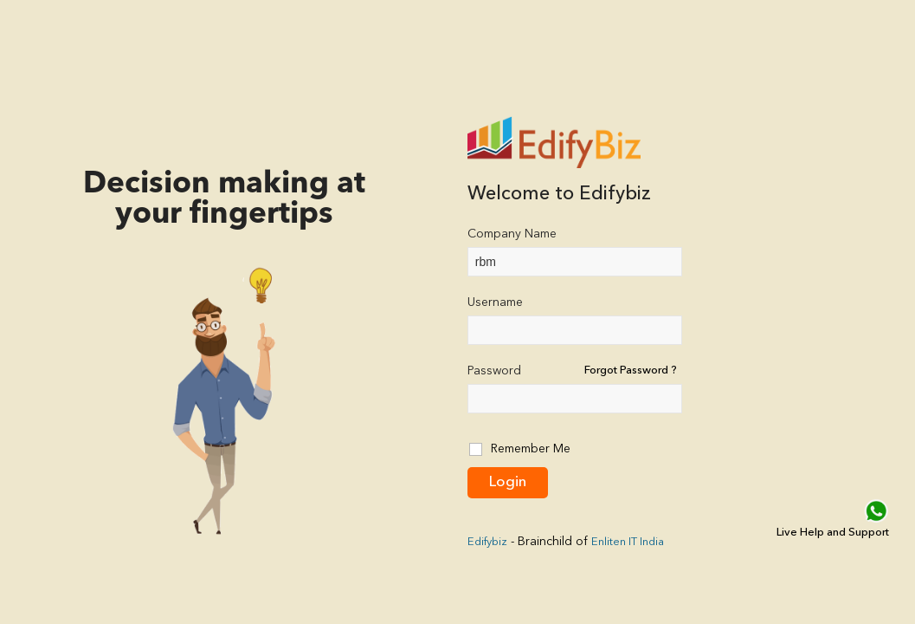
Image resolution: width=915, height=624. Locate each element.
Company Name (512, 234)
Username (495, 302)
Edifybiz (487, 542)
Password (494, 371)
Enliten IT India (627, 542)
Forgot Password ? (630, 370)
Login (507, 482)
